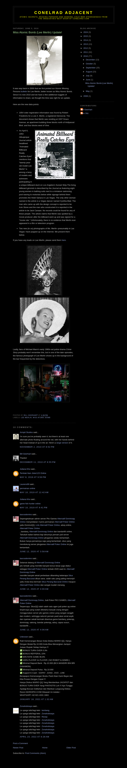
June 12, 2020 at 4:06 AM (34, 630)
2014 (86, 40)
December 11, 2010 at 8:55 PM (38, 462)
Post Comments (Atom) (35, 753)
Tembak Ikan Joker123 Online (33, 473)
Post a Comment (20, 743)
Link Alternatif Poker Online (48, 525)
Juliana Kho (25, 469)
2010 (86, 56)
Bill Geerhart (25, 454)
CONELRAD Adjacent (63, 12)
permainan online (27, 488)
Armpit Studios (26, 432)
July (88, 75)
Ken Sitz (85, 113)
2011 (86, 52)
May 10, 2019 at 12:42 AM (34, 492)
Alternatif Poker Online (65, 522)
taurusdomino (26, 514)
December (91, 60)
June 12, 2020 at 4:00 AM (34, 589)
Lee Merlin (26, 417)
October (89, 64)
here (64, 240)
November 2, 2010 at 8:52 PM (37, 447)
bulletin (24, 91)
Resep (44, 717)
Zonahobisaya (26, 706)
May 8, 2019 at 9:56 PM (33, 477)
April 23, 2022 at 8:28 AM (34, 737)
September (91, 68)
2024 (86, 32)
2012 (86, 48)
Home (44, 747)
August (89, 72)
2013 (86, 44)
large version (62, 443)
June (88, 79)
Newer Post (18, 747)
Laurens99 (24, 484)
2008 (86, 96)
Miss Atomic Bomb (41, 417)
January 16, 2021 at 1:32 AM (36, 699)
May (88, 91)
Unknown (24, 637)
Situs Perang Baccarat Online (55, 582)
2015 (86, 36)
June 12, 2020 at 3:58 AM (34, 551)
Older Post (71, 747)
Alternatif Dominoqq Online (41, 531)
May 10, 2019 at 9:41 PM (33, 507)
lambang (45, 710)
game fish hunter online (30, 503)
